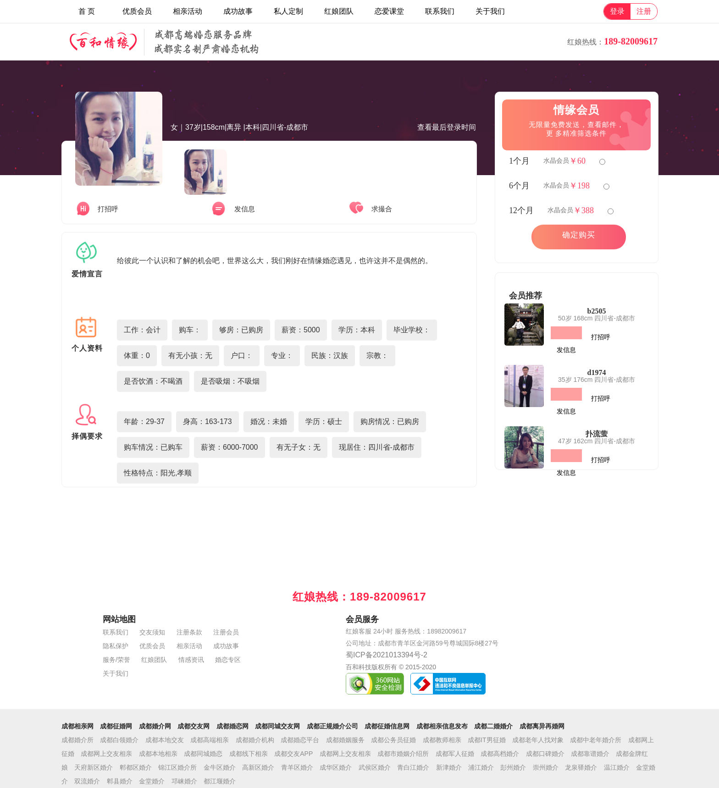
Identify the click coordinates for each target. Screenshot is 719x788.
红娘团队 (339, 11)
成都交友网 (193, 726)
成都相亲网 (77, 726)
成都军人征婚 (455, 753)
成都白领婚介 (119, 740)
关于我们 (490, 11)
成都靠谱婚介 (590, 753)
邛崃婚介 (184, 781)
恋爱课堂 (389, 11)
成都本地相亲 (158, 753)
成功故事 (238, 11)
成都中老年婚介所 (595, 740)
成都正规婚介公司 (332, 726)
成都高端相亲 (209, 740)
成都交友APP (293, 753)
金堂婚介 (152, 781)
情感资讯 (191, 659)
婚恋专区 (228, 659)
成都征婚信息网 (387, 726)
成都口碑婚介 (545, 753)
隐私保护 (115, 646)
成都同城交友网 (277, 726)
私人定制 (288, 11)
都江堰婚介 (220, 781)
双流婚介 (87, 781)
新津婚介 (449, 767)
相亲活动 (187, 11)
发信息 (566, 349)
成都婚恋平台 (300, 740)
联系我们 (439, 11)
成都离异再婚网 (542, 726)
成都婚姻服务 (345, 740)
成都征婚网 (116, 726)
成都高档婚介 (500, 753)
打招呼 (600, 337)
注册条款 (189, 632)
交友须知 (152, 632)
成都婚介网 (155, 726)
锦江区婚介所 (177, 767)
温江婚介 (617, 767)
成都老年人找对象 (538, 740)
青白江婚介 (413, 767)
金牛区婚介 (220, 767)
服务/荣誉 (116, 659)
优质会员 (137, 11)
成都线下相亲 (248, 753)
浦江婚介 (481, 767)
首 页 (86, 11)
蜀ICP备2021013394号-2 (386, 655)
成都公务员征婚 (393, 740)
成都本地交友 (164, 740)
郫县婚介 (120, 781)
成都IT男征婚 (486, 740)
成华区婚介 (336, 767)
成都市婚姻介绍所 (403, 753)
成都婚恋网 (232, 726)
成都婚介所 (77, 740)
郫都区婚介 (136, 767)
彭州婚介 (513, 767)
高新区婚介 (258, 767)
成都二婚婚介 (493, 726)
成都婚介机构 (255, 740)
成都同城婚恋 (203, 753)
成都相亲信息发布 (442, 726)
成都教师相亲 (442, 740)
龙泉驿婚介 (581, 767)
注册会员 (226, 632)
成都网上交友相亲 (106, 753)
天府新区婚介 (93, 767)
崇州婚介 (546, 767)
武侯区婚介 (375, 767)
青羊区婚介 (297, 767)
